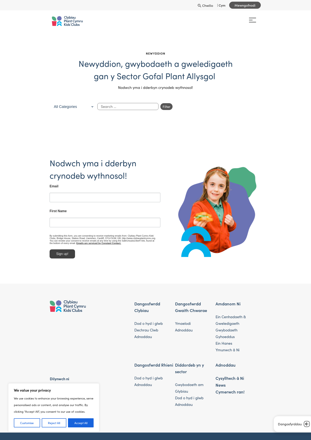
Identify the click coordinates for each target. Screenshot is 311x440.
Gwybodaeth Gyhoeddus (226, 333)
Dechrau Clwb (146, 330)
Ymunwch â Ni (228, 349)
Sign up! (57, 255)
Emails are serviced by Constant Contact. (90, 245)
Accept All (80, 423)
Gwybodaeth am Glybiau (189, 388)
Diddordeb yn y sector (189, 368)
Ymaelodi (183, 323)
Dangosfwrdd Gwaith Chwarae (191, 307)
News (221, 385)
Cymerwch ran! (230, 392)
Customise (27, 423)
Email (49, 188)
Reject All (54, 423)
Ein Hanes (224, 343)
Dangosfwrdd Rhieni (153, 365)
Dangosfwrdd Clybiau (147, 307)
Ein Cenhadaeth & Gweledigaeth (231, 320)
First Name (53, 213)
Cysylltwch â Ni (230, 378)
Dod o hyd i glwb (148, 323)
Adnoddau (143, 336)
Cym (222, 5)
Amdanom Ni (228, 303)
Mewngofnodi (245, 5)
